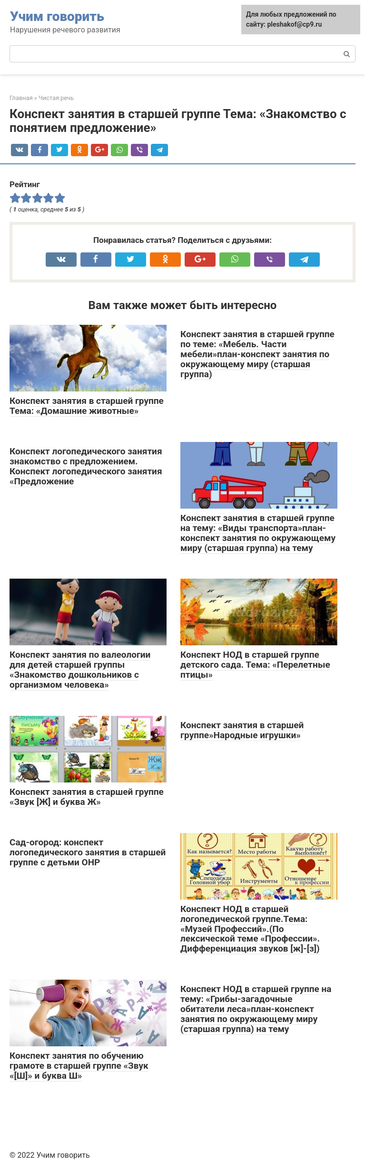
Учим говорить (57, 16)
